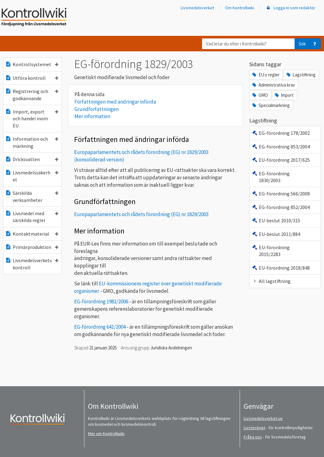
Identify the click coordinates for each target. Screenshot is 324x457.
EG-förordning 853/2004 (280, 146)
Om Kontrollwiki (239, 8)
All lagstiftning (271, 281)
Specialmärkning (270, 105)
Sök (302, 44)
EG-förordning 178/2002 (280, 133)
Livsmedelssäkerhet (31, 175)
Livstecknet (254, 427)
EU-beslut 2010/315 (275, 220)
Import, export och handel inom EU (31, 119)
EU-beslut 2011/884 (275, 234)
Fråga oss (253, 437)
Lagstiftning (301, 75)
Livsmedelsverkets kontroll (31, 263)
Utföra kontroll (31, 78)
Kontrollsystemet (31, 64)
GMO (259, 95)
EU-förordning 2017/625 (280, 160)
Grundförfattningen (96, 109)
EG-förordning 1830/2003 (270, 176)
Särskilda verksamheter (31, 196)
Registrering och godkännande (31, 94)
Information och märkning (31, 142)
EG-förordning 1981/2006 (101, 301)
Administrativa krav (273, 85)
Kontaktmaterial (31, 234)
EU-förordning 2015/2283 (270, 250)
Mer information (92, 116)
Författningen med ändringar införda (115, 101)
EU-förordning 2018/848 (280, 268)
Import (284, 95)
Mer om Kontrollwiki (106, 433)
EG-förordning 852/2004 (280, 207)
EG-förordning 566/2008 (280, 193)
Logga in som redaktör (290, 8)
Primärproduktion (31, 247)
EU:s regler (265, 75)
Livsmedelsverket (197, 8)
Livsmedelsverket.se (263, 418)
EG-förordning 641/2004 (100, 326)
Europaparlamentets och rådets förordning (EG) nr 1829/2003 (141, 214)
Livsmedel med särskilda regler (31, 216)
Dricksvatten (31, 159)
